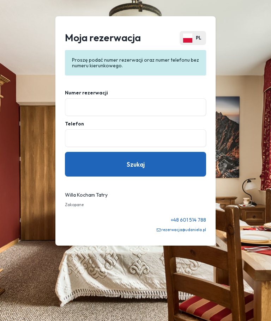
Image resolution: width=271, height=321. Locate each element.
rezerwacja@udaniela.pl (183, 229)
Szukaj (136, 164)
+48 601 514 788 (188, 220)
